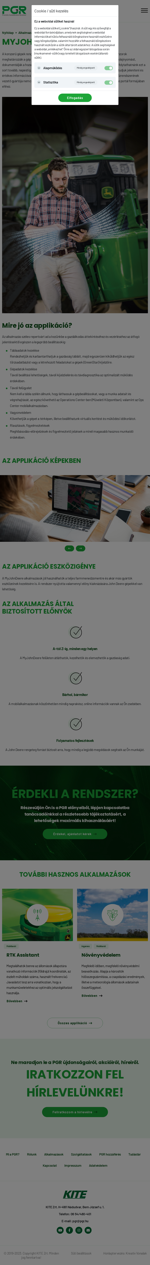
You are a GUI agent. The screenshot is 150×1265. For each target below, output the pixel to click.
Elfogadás (75, 98)
